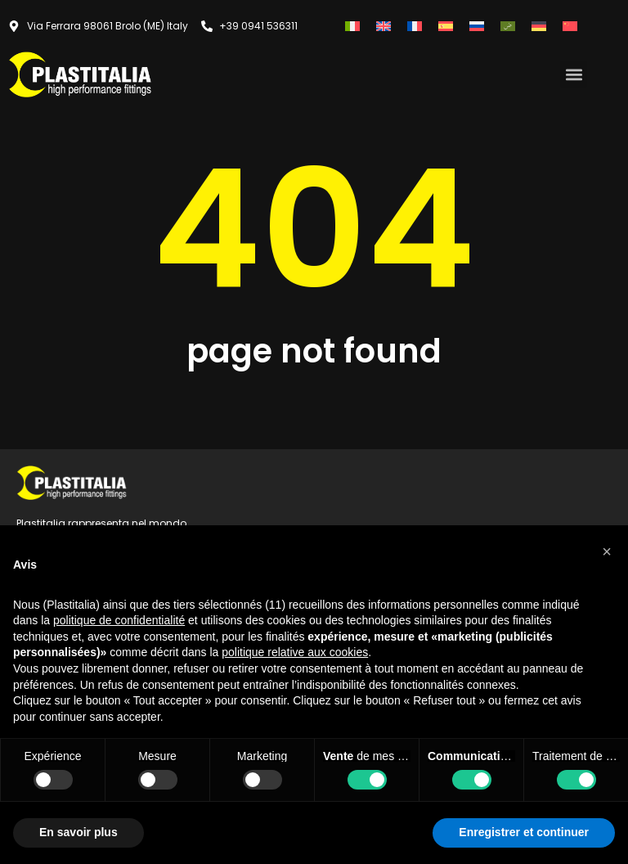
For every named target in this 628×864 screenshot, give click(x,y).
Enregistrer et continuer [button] (524, 832)
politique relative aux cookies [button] (295, 652)
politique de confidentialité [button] (119, 620)
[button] (573, 74)
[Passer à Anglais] (383, 26)
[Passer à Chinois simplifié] (569, 26)
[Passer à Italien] (352, 26)
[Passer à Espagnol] (445, 26)
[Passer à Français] (414, 26)
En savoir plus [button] (78, 832)
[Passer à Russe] (476, 26)
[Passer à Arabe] (507, 26)
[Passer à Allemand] (538, 26)
